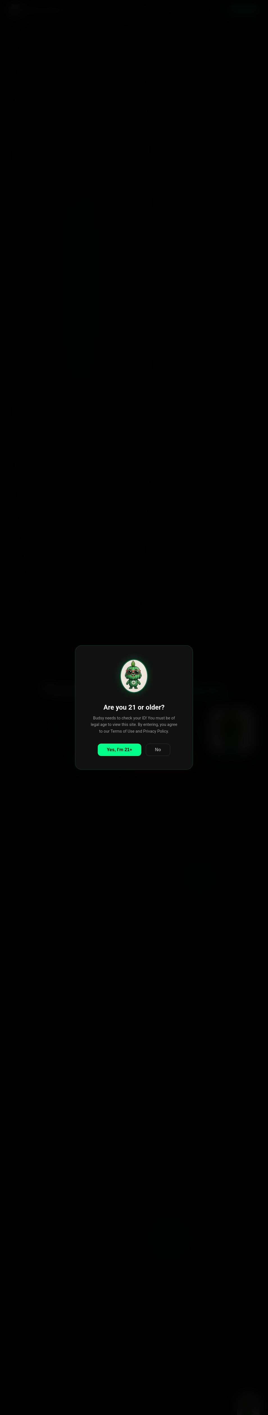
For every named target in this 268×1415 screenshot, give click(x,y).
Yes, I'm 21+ (119, 749)
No (158, 749)
